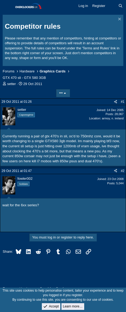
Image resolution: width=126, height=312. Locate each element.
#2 (122, 171)
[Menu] (7, 6)
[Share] (115, 102)
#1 (122, 102)
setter (11, 84)
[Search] (120, 5)
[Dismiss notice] (119, 20)
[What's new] (112, 5)
